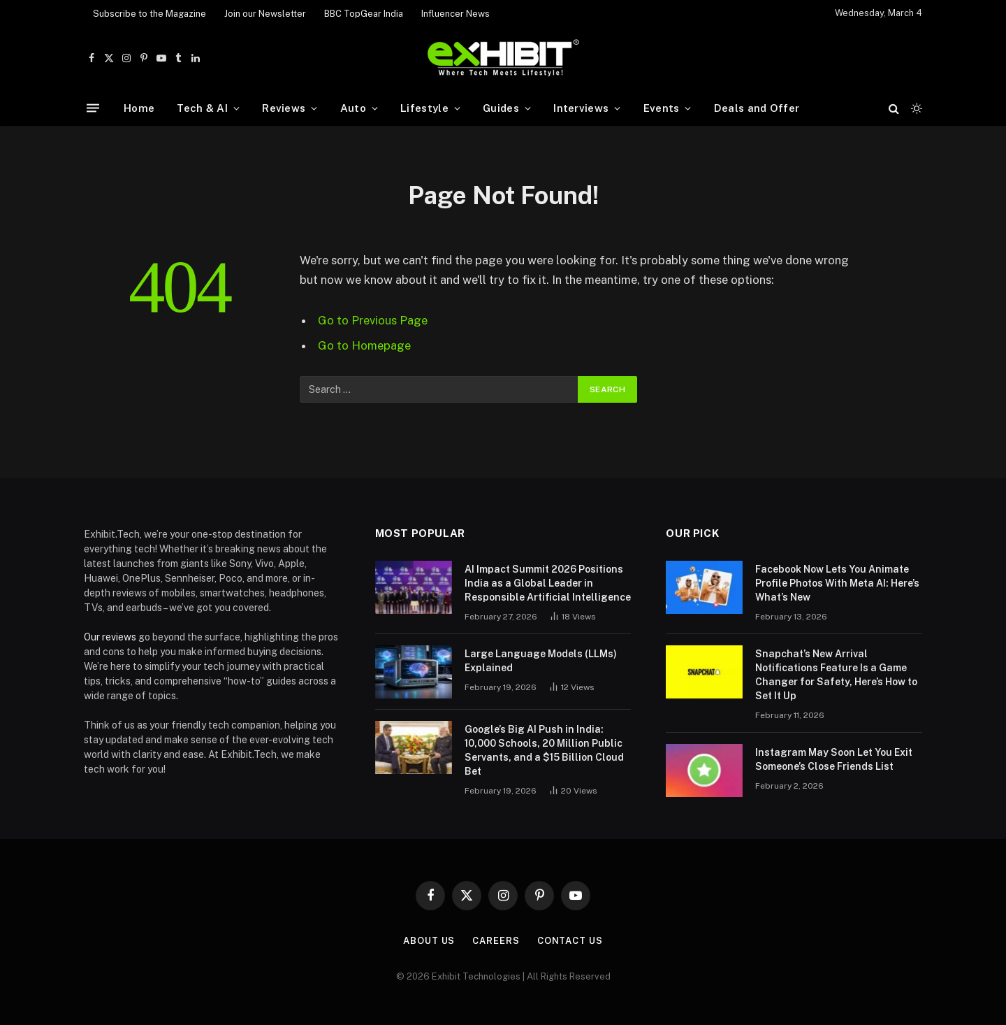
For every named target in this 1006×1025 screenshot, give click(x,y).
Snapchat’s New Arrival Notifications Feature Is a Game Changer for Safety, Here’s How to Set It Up (836, 674)
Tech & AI (202, 108)
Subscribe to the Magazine (149, 13)
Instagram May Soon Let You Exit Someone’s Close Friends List (833, 759)
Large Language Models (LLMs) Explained (541, 660)
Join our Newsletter (265, 13)
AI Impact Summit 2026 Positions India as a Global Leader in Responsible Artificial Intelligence (548, 583)
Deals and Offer (757, 108)
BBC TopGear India (363, 13)
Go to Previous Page (373, 320)
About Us (429, 941)
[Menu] (93, 108)
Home (139, 108)
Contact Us (570, 941)
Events (661, 108)
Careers (495, 941)
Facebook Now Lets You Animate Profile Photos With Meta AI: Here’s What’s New (837, 583)
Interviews (580, 108)
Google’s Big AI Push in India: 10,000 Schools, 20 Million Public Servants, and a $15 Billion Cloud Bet (544, 750)
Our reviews (110, 637)
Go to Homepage (364, 345)
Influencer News (455, 13)
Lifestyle (424, 108)
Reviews (283, 108)
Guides (501, 108)
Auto (353, 108)
